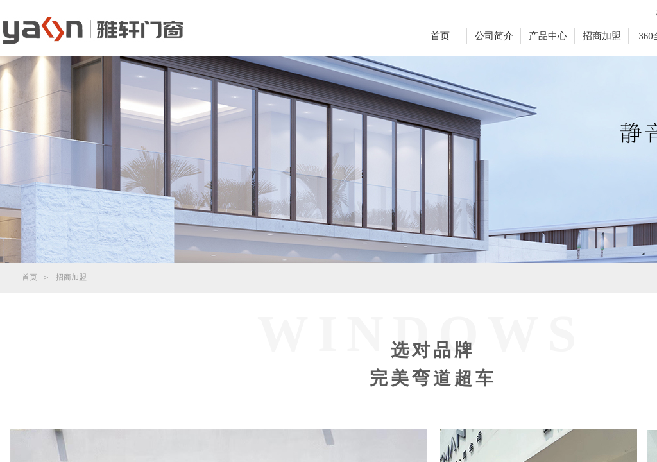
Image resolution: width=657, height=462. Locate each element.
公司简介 (494, 36)
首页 (440, 36)
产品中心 (548, 36)
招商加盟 (602, 36)
